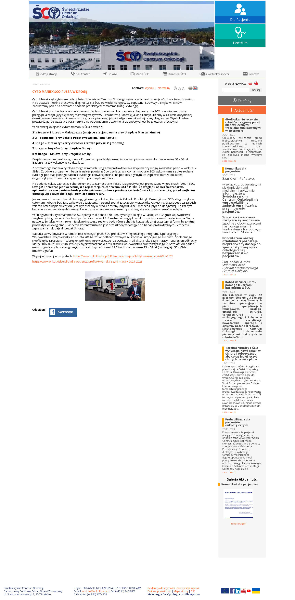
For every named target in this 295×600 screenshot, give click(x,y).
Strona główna (41, 84)
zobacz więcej (229, 161)
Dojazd (112, 74)
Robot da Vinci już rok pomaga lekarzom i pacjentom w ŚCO (240, 285)
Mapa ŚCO (142, 74)
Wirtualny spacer (218, 74)
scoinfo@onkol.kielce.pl (96, 591)
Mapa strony (181, 591)
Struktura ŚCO (177, 74)
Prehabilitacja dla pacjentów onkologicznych (237, 422)
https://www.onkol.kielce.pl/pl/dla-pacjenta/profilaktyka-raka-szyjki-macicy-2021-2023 (87, 261)
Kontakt (254, 74)
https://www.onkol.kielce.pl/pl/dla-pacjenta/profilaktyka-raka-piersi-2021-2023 (123, 256)
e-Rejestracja (49, 74)
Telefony (244, 100)
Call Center (83, 74)
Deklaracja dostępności (161, 588)
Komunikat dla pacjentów (235, 170)
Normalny (164, 88)
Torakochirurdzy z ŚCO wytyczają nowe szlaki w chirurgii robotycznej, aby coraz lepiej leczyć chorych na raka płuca (243, 354)
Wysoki (149, 88)
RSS (193, 591)
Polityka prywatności (159, 591)
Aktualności (244, 110)
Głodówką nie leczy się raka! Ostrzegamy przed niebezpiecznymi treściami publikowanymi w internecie (243, 125)
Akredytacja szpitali (187, 588)
